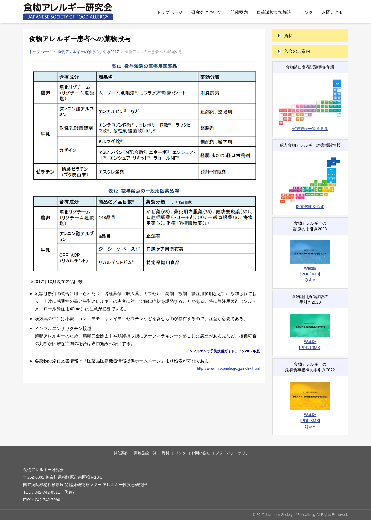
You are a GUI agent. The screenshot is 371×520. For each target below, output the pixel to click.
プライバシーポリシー (234, 453)
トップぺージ (170, 12)
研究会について (206, 12)
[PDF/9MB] (310, 274)
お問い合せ (332, 12)
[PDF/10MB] (310, 347)
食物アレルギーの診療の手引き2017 (88, 52)
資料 (288, 35)
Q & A (310, 280)
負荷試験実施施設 (274, 12)
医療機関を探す (310, 183)
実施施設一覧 (145, 453)
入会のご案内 (297, 51)
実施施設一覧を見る (310, 105)
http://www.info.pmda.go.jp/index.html (228, 368)
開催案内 (239, 12)
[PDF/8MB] (310, 420)
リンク (306, 12)
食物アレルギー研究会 (68, 11)
